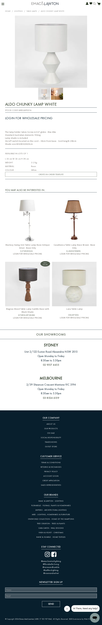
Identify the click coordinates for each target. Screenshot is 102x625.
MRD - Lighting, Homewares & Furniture (51, 514)
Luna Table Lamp (74, 309)
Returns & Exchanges (51, 467)
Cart (98, 4)
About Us (50, 424)
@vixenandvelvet (51, 573)
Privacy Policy (51, 471)
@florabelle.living (51, 564)
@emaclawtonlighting (51, 561)
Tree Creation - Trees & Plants (51, 523)
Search (94, 3)
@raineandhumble (51, 567)
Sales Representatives (51, 485)
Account (87, 3)
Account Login (51, 476)
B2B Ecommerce (75, 619)
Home (8, 11)
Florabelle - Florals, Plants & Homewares (51, 505)
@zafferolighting (51, 570)
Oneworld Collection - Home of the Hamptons (51, 519)
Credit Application (51, 480)
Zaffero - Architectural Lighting (51, 510)
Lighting (18, 11)
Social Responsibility (51, 437)
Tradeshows (51, 442)
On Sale (51, 433)
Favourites (91, 3)
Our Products (51, 428)
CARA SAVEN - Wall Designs (51, 528)
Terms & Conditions (51, 462)
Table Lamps (31, 11)
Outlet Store (51, 446)
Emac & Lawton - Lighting (51, 501)
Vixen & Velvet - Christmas (51, 532)
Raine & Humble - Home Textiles (51, 537)
